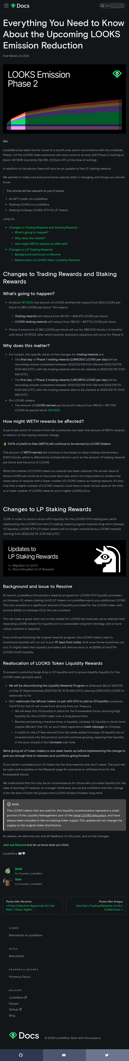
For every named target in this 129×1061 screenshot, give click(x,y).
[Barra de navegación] (6, 5)
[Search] (112, 6)
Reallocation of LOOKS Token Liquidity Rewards (47, 260)
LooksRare (18, 997)
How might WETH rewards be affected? (41, 244)
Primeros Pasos (20, 977)
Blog (12, 1015)
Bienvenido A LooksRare (25, 935)
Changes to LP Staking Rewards (31, 249)
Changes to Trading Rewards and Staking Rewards (43, 227)
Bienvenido (16, 956)
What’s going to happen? (32, 232)
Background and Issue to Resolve (38, 254)
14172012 (27, 302)
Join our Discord (14, 845)
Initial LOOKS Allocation (89, 815)
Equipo (14, 1003)
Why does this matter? (30, 238)
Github (15, 1009)
